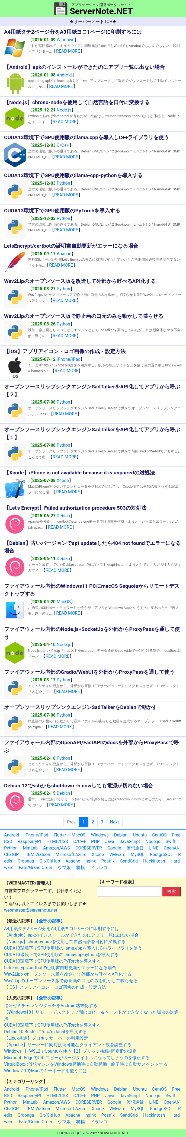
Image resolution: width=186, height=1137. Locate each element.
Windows (65, 39)
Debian (63, 515)
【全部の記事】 (49, 921)
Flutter (60, 835)
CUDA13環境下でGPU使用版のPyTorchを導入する (52, 961)
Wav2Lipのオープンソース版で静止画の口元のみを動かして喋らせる (71, 980)
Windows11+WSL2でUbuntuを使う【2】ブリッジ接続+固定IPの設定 (70, 1051)
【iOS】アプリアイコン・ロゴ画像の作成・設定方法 (55, 987)
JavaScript (130, 841)
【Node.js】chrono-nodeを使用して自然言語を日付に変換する (65, 941)
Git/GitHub (50, 861)
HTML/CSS (57, 841)
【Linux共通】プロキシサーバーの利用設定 (46, 1038)
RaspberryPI (29, 841)
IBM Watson (38, 854)
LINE (153, 848)
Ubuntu (140, 835)
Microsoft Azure (71, 854)
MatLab (30, 848)
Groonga (26, 861)
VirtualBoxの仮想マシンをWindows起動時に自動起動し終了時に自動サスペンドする (86, 1064)
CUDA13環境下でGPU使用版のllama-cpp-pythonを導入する (61, 954)
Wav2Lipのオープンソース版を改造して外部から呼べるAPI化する (68, 974)
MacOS (64, 601)
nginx (90, 861)
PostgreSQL (161, 854)
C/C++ (63, 145)
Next (114, 822)
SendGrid (129, 861)
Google (114, 848)
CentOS (159, 835)
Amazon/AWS (56, 848)
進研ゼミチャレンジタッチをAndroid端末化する (50, 1005)
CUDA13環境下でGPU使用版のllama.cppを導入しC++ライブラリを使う (73, 948)
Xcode (63, 480)
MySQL (138, 854)
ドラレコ (99, 867)
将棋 (80, 867)
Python (63, 183)
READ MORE (68, 51)
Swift (170, 841)
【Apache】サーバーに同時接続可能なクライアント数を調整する (68, 1044)
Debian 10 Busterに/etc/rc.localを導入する (45, 1031)
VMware (117, 854)
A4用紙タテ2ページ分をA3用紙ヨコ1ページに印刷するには (61, 928)
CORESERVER (88, 848)
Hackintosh (154, 861)
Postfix (108, 861)
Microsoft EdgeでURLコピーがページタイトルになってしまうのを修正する (77, 1057)
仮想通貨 (135, 848)
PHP (95, 841)
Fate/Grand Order (35, 867)
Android (64, 75)
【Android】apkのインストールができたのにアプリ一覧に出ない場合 (71, 935)
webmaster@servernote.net (30, 910)
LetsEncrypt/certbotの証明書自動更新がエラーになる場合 (60, 967)
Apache (64, 253)
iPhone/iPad (68, 359)
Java (109, 841)
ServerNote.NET (101, 11)
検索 (171, 891)
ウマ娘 (64, 867)
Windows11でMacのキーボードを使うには (45, 1070)
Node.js (64, 110)
